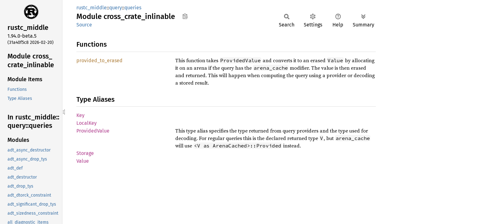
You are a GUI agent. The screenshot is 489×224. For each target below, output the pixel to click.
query (115, 8)
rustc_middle (91, 8)
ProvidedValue (92, 131)
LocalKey (86, 123)
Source (84, 25)
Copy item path (185, 16)
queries (132, 8)
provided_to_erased (99, 60)
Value (82, 161)
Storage (85, 153)
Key (80, 115)
